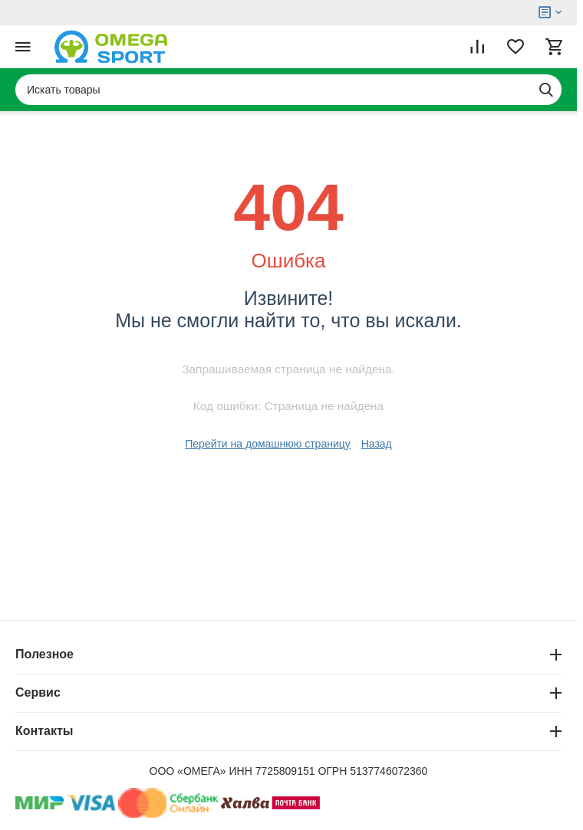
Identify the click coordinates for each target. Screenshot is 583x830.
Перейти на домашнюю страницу (268, 444)
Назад (376, 444)
